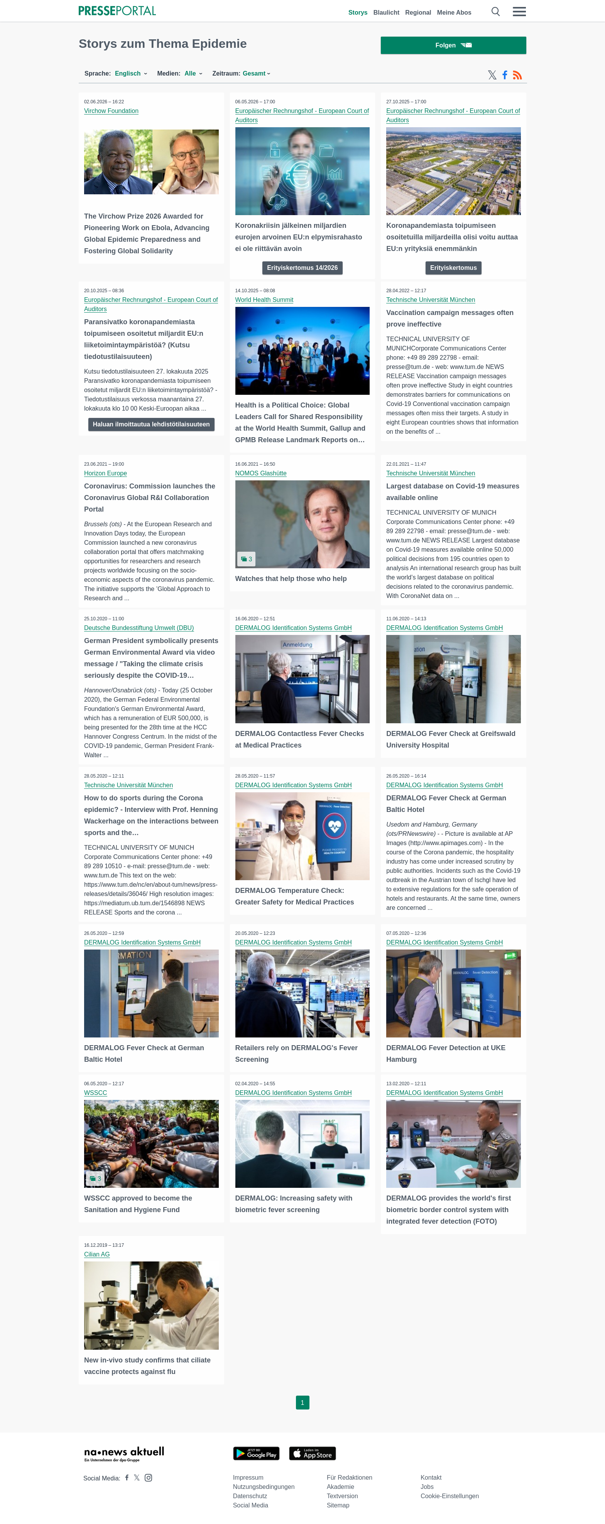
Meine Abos (454, 12)
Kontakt (431, 1477)
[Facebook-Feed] (505, 76)
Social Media (251, 1505)
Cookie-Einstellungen (450, 1496)
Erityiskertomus (453, 268)
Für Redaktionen (349, 1477)
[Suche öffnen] (496, 11)
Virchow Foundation (111, 112)
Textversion (342, 1496)
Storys (358, 12)
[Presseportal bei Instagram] (146, 1477)
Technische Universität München (431, 300)
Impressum (248, 1477)
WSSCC (96, 1093)
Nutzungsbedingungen (264, 1487)
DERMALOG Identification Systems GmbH (294, 628)
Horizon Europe (105, 473)
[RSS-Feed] (517, 76)
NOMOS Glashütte (261, 473)
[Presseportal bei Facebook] (124, 1478)
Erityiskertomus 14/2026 (302, 268)
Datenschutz (250, 1496)
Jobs (427, 1487)
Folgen (453, 46)
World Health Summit (265, 300)
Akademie (340, 1487)
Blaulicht (386, 12)
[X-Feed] (492, 76)
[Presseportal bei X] (134, 1478)
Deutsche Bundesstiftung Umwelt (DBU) (139, 628)
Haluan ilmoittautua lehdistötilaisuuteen (151, 425)
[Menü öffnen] (519, 11)
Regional (418, 12)
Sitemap (338, 1505)
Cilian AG (97, 1254)
